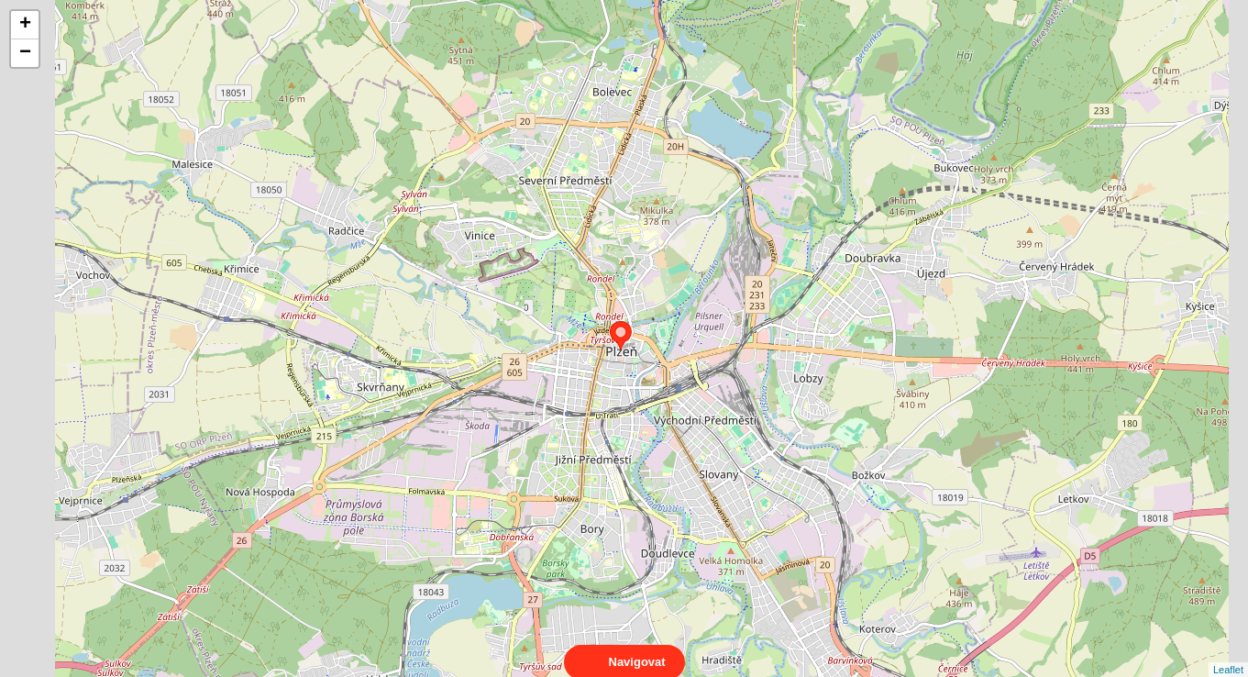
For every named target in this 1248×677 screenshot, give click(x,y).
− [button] (25, 53)
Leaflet (1228, 653)
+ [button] (25, 25)
